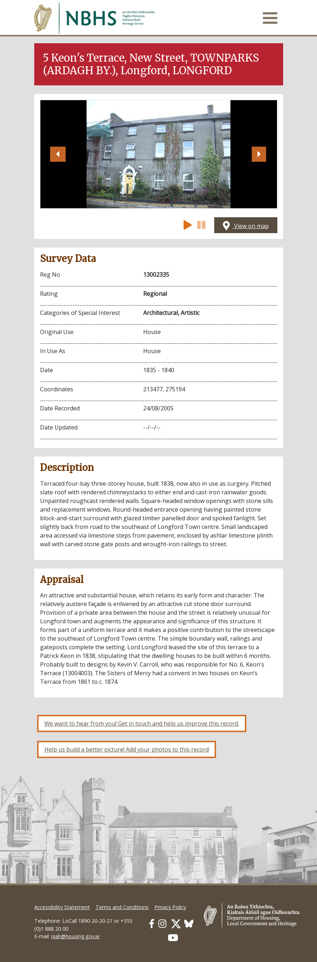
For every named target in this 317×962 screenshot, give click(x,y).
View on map (246, 226)
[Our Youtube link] (173, 937)
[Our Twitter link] (176, 923)
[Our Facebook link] (151, 923)
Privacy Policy (170, 907)
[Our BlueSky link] (188, 923)
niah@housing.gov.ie (75, 936)
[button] (58, 154)
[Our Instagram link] (162, 923)
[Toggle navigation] (270, 18)
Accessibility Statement (62, 907)
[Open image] (158, 154)
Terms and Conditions (122, 907)
